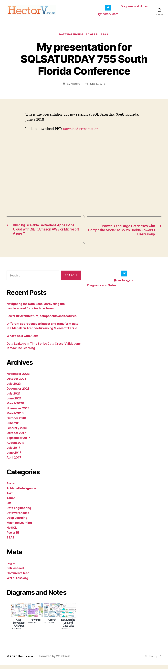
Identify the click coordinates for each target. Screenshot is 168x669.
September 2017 (18, 441)
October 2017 (16, 436)
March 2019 (15, 416)
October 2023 (16, 382)
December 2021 (18, 392)
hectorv (75, 86)
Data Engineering (19, 511)
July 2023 (14, 387)
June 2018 (14, 426)
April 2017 (14, 461)
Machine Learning (19, 526)
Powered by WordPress (56, 659)
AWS (10, 496)
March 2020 (15, 407)
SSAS (105, 36)
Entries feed (15, 571)
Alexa (11, 487)
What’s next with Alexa (22, 339)
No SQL (12, 531)
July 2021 (13, 397)
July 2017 (13, 451)
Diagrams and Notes (134, 7)
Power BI (92, 36)
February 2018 (17, 431)
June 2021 (14, 402)
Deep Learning (17, 521)
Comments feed (18, 576)
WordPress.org (17, 581)
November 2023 (18, 377)
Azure (11, 501)
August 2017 (15, 446)
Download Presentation (82, 131)
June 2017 (14, 456)
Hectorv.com (27, 659)
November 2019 (18, 412)
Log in (11, 567)
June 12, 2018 (97, 86)
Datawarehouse (71, 36)
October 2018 (16, 421)
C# (9, 506)
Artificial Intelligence (21, 492)
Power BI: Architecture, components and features (41, 319)
